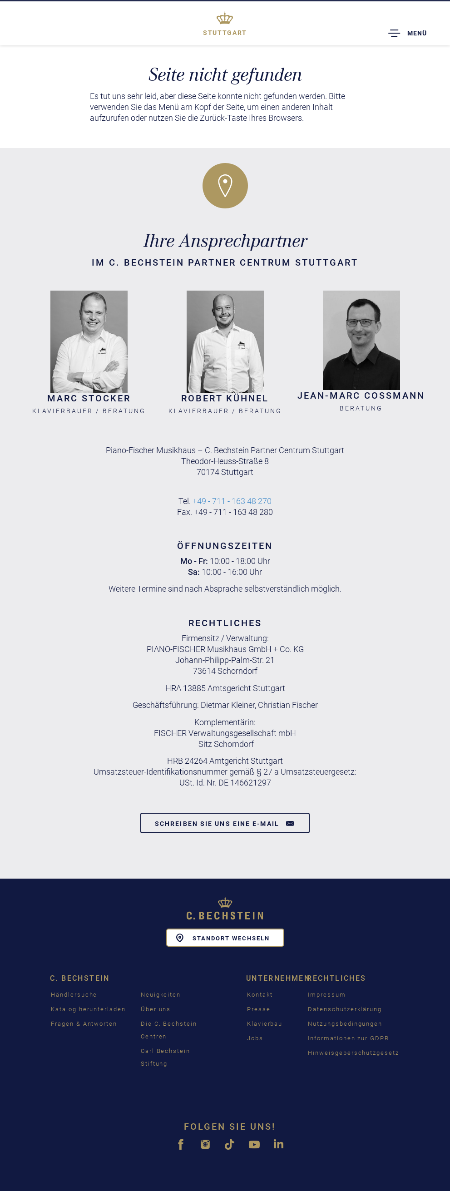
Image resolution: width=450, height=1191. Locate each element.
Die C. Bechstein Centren (169, 1030)
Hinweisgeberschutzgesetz (353, 1052)
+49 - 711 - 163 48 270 (232, 501)
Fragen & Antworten (84, 1023)
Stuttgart (225, 32)
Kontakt (260, 994)
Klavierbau (265, 1023)
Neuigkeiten (161, 994)
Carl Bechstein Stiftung (165, 1057)
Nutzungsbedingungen (345, 1023)
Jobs (255, 1038)
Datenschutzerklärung (345, 1009)
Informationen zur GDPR (348, 1038)
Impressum (327, 994)
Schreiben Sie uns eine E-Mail (225, 823)
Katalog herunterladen (88, 1009)
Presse (259, 1009)
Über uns (156, 1009)
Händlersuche (74, 994)
